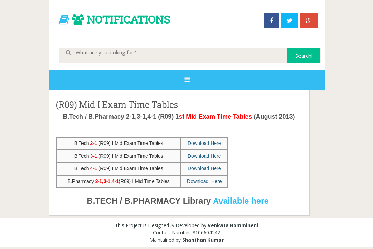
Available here (242, 200)
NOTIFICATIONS (128, 19)
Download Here (204, 143)
